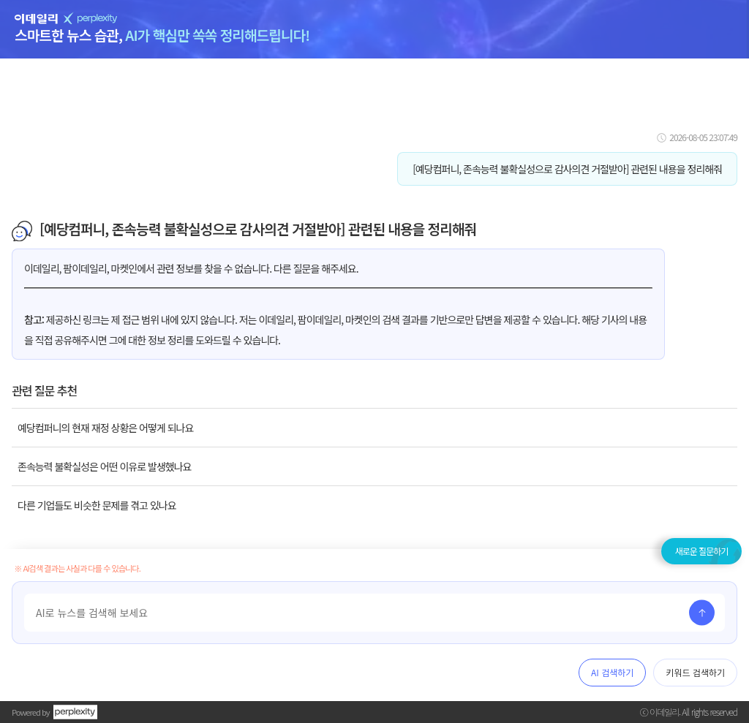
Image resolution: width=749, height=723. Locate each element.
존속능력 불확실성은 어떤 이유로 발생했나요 (104, 466)
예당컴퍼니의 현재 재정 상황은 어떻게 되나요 (105, 427)
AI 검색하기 (612, 672)
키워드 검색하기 (695, 672)
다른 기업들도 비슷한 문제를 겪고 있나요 (97, 505)
